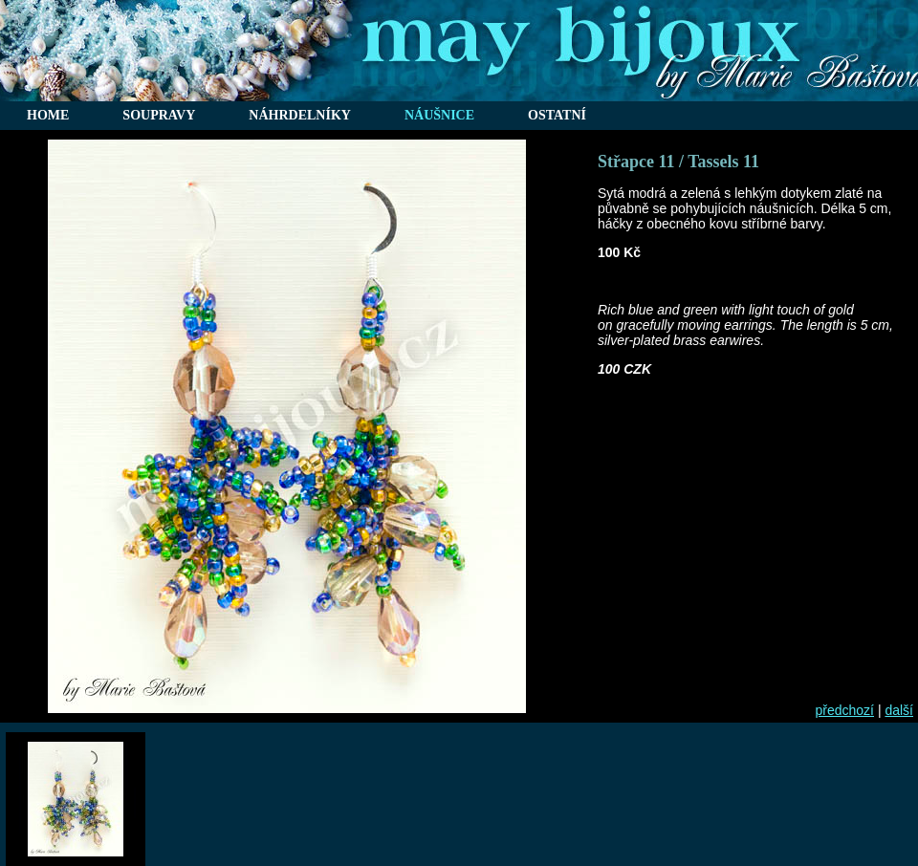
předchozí (845, 710)
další (899, 710)
